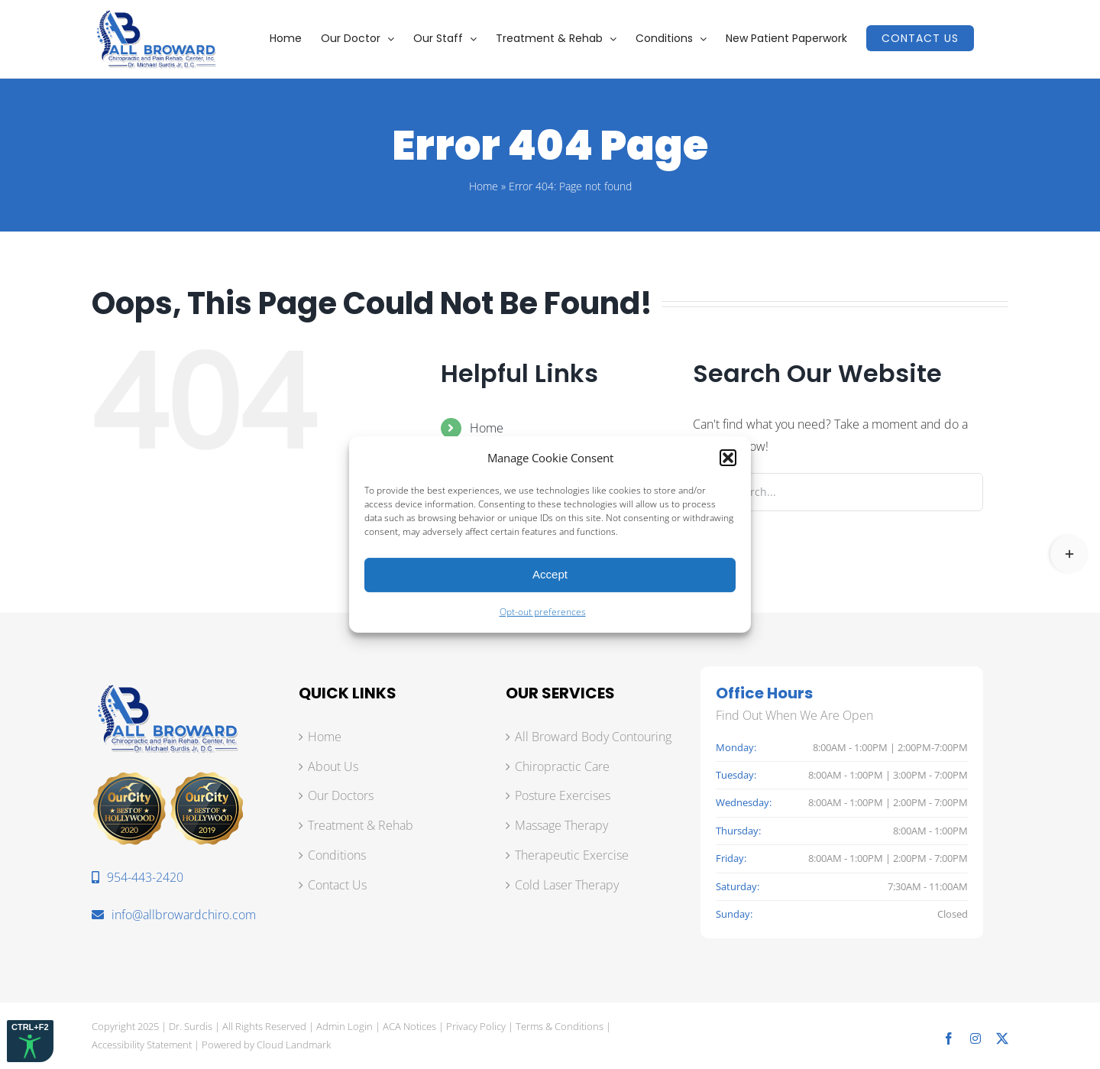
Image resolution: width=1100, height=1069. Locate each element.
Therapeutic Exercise (572, 855)
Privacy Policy (476, 1026)
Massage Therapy (561, 825)
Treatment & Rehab (360, 825)
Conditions (337, 855)
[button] (728, 457)
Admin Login (344, 1026)
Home (483, 186)
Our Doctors (341, 795)
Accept (550, 574)
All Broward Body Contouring (593, 736)
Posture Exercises (562, 795)
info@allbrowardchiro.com (174, 914)
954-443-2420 (137, 877)
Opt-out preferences (543, 611)
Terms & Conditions (559, 1026)
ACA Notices (409, 1026)
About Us (333, 766)
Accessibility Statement (142, 1044)
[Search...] (838, 492)
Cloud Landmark (294, 1044)
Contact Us (337, 884)
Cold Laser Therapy (567, 884)
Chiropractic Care (562, 766)
